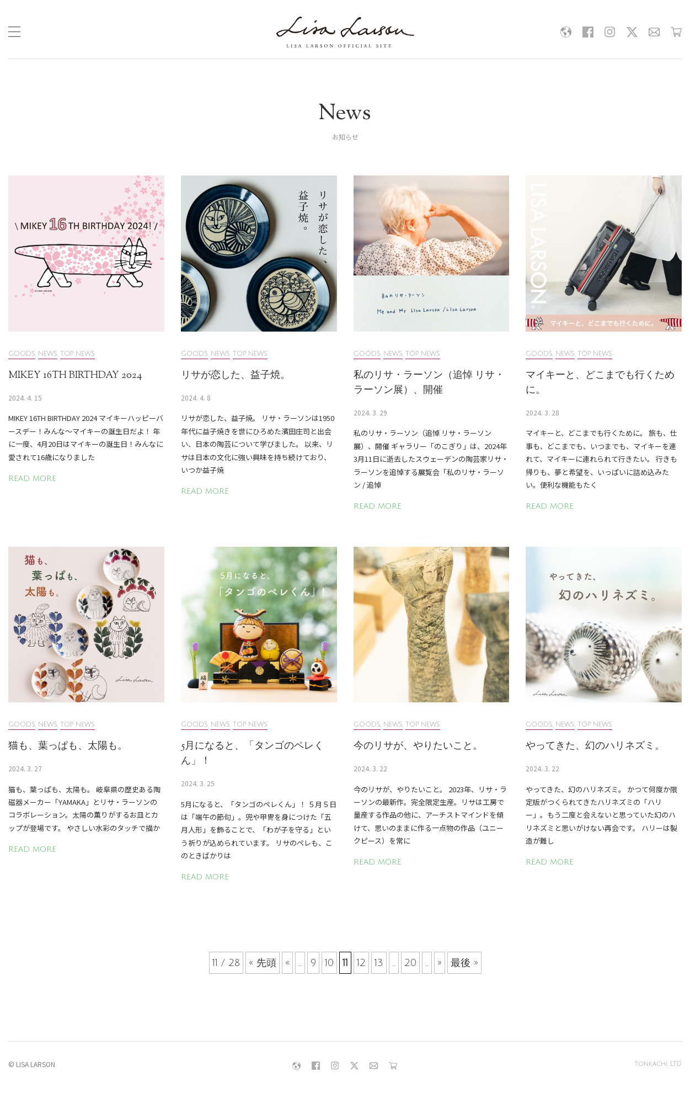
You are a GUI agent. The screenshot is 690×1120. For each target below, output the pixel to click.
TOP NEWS (77, 354)
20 (410, 962)
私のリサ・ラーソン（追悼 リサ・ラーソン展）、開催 (429, 383)
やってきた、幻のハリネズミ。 (595, 746)
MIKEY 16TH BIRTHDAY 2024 (75, 376)
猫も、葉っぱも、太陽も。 (67, 746)
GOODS (21, 354)
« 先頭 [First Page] (262, 962)
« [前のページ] (287, 962)
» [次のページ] (439, 962)
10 (329, 962)
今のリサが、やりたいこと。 (418, 746)
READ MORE (32, 478)
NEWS (47, 354)
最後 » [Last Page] (464, 962)
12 (361, 962)
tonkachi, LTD (658, 1064)
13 (379, 962)
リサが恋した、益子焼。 (235, 376)
